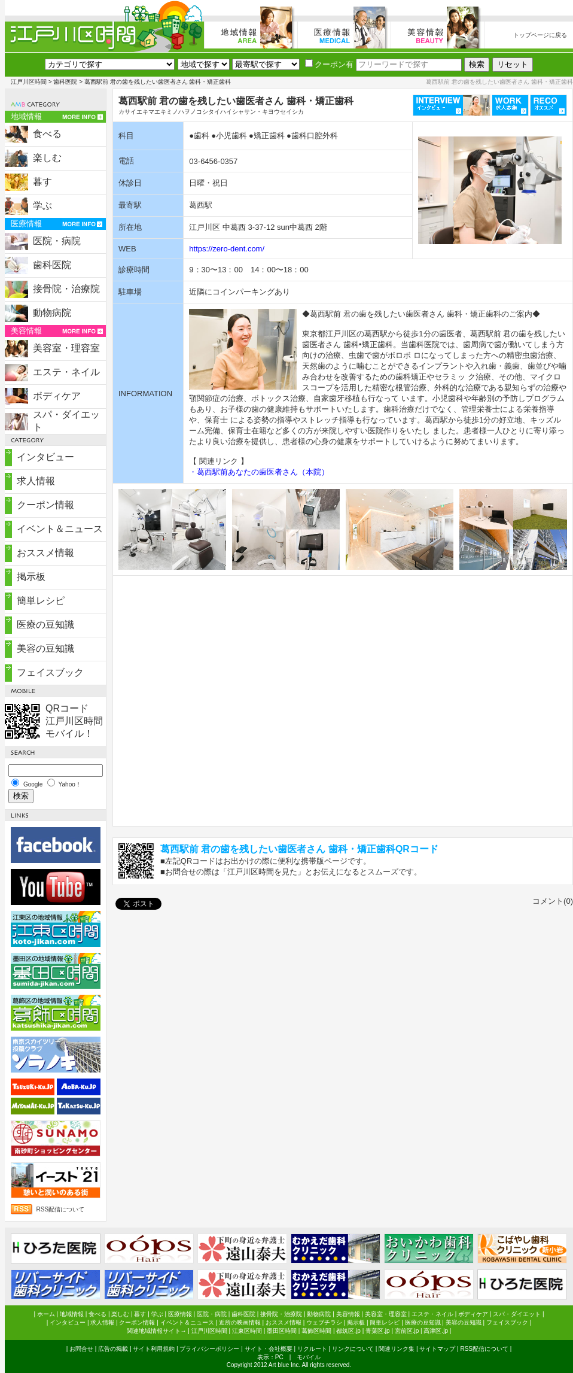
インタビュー (45, 457)
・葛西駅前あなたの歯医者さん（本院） (259, 471)
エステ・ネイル (66, 372)
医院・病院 (57, 241)
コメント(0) (552, 901)
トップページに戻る (540, 35)
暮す (42, 182)
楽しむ (47, 158)
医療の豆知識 (45, 624)
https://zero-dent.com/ (226, 248)
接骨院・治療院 (66, 289)
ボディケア (57, 396)
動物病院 (52, 313)
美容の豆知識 (45, 648)
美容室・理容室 (66, 348)
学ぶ (42, 206)
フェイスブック (50, 672)
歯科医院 (65, 81)
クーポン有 (329, 64)
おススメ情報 (45, 553)
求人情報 (36, 481)
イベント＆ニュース (60, 529)
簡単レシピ (41, 601)
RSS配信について (60, 1209)
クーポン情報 (45, 505)
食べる (47, 134)
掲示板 (31, 577)
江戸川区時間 (29, 81)
